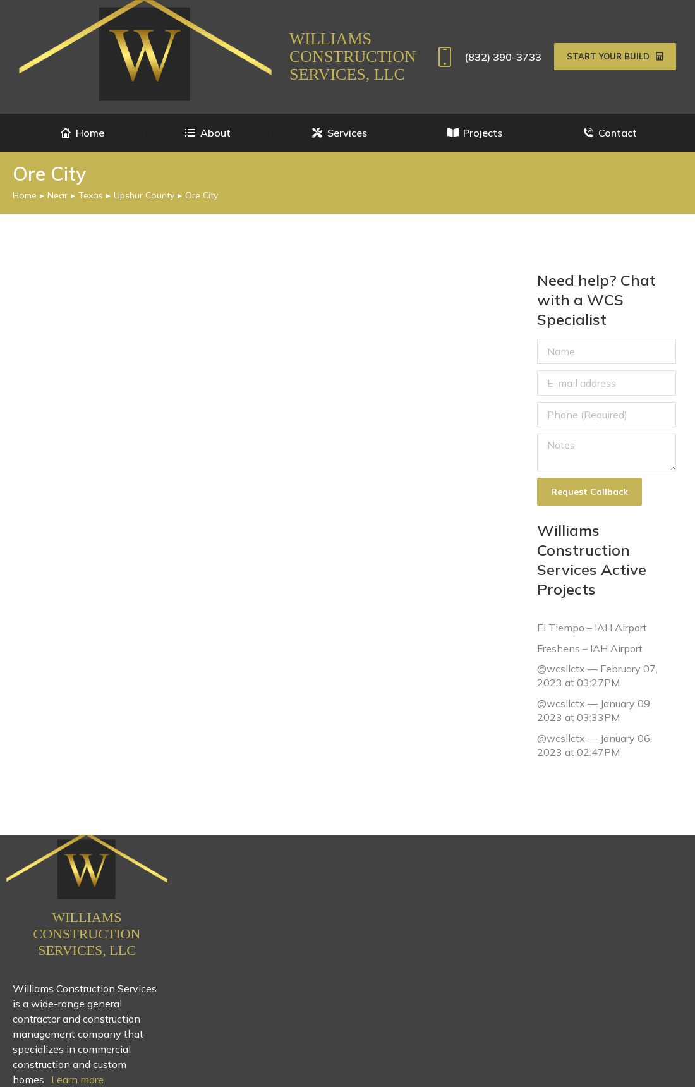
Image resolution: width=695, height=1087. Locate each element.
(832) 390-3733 (486, 57)
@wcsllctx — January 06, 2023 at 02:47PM (594, 744)
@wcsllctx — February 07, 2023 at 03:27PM (597, 675)
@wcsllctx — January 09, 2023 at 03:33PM (594, 710)
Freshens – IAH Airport (590, 647)
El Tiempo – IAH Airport (592, 627)
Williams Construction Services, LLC (352, 56)
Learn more (77, 1079)
